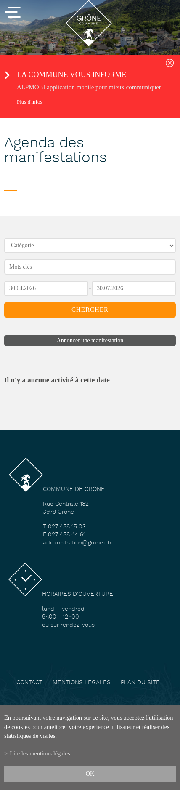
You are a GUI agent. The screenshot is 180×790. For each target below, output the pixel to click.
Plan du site (140, 683)
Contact (29, 683)
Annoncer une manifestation (90, 340)
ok (90, 773)
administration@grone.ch (77, 543)
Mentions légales (82, 683)
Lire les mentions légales (40, 753)
